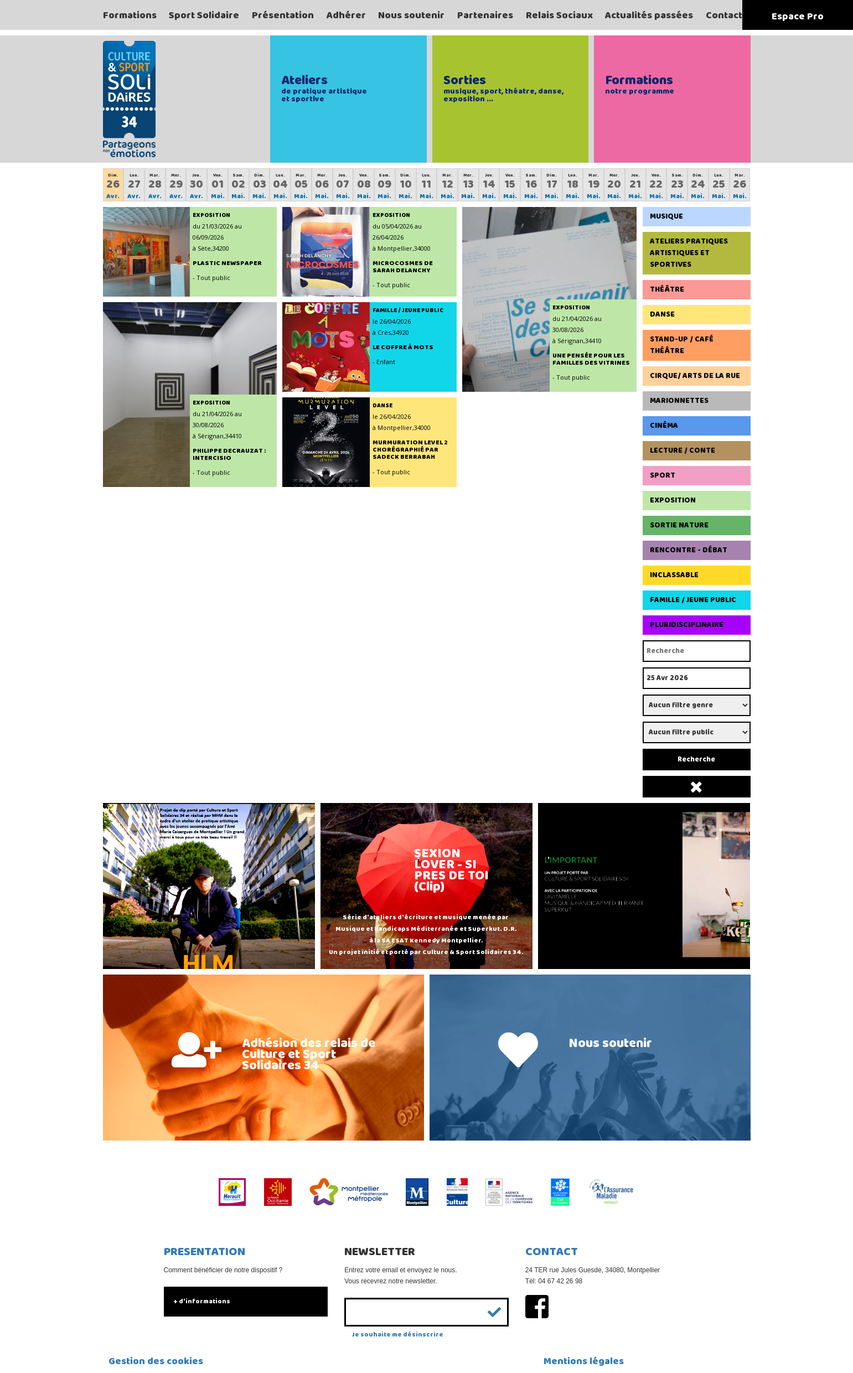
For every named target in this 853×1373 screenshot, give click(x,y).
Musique (666, 216)
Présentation (283, 15)
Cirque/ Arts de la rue (695, 376)
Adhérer (346, 15)
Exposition (673, 500)
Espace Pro (798, 16)
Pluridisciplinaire (686, 625)
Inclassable (674, 575)
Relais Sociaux (559, 15)
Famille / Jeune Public (693, 600)
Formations (130, 15)
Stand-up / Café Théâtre (682, 345)
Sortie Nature (679, 525)
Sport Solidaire (204, 15)
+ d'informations (201, 1301)
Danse (662, 314)
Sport (662, 475)
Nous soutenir (411, 15)
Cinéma (664, 425)
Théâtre (667, 289)
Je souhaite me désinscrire (397, 1334)
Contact (724, 15)
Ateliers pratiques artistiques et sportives (689, 253)
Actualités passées (649, 15)
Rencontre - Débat (688, 550)
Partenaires (485, 15)
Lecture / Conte (682, 450)
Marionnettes (679, 401)
